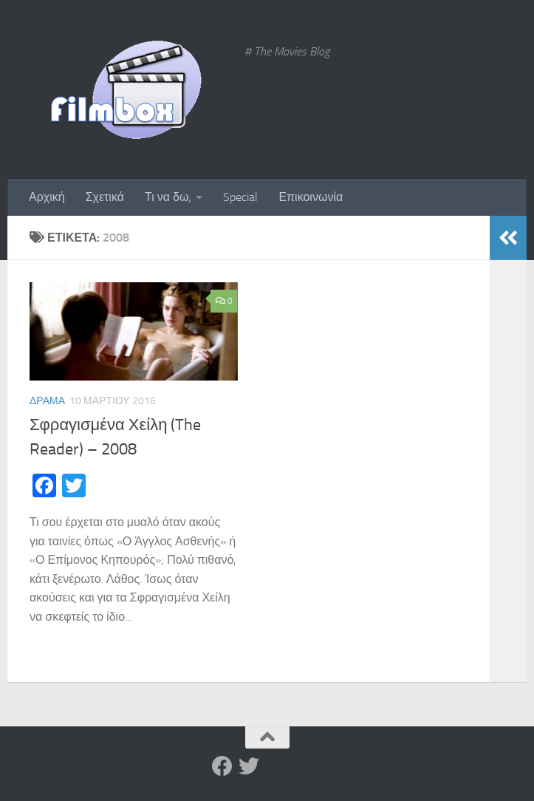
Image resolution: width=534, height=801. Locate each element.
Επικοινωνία (310, 197)
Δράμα (47, 401)
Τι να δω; (168, 197)
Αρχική (47, 197)
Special (240, 197)
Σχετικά (105, 197)
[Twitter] (249, 766)
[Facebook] (222, 766)
